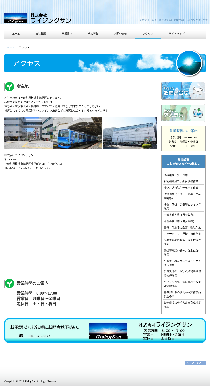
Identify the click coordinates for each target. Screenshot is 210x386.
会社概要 (41, 33)
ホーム (16, 33)
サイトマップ (177, 33)
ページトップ (195, 363)
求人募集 (93, 33)
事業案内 (67, 33)
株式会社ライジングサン (43, 17)
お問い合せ (120, 33)
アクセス (148, 33)
